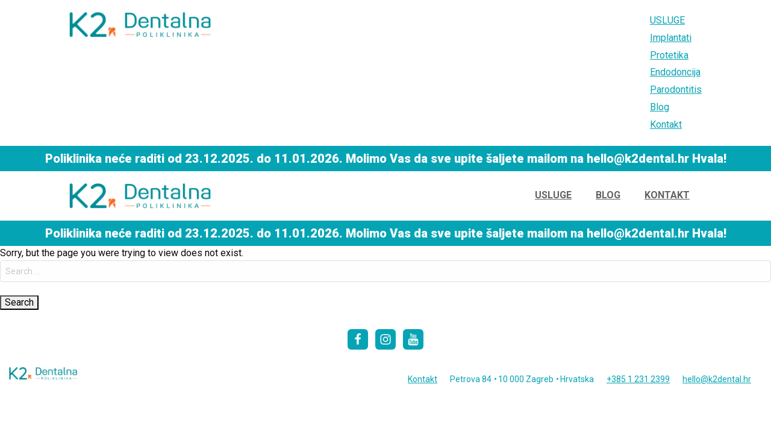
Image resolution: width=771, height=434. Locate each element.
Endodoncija (675, 72)
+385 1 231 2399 (638, 379)
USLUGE (667, 20)
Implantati (670, 37)
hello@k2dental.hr (716, 379)
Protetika (669, 55)
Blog (659, 107)
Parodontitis (676, 89)
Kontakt (666, 124)
